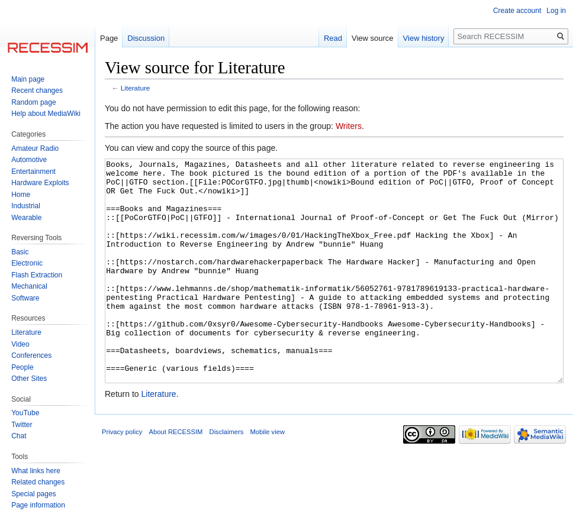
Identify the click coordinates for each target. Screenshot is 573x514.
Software (25, 298)
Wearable (26, 218)
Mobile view (267, 476)
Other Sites (29, 378)
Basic (19, 252)
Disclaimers (227, 476)
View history (424, 38)
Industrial (25, 206)
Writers (349, 126)
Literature (135, 88)
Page (109, 38)
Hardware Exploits (40, 183)
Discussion (146, 38)
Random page (33, 102)
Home (20, 194)
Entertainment (33, 171)
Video (20, 344)
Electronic (27, 263)
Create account (517, 11)
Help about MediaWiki (46, 113)
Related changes (38, 482)
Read (333, 38)
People (22, 367)
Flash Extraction (36, 275)
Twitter (21, 425)
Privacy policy (122, 476)
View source (373, 38)
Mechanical (29, 286)
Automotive (29, 160)
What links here (35, 471)
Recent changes (37, 90)
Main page (27, 79)
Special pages (33, 494)
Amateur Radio (35, 148)
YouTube (25, 413)
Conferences (31, 355)
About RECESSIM (176, 476)
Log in (556, 11)
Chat (18, 436)
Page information (38, 505)
